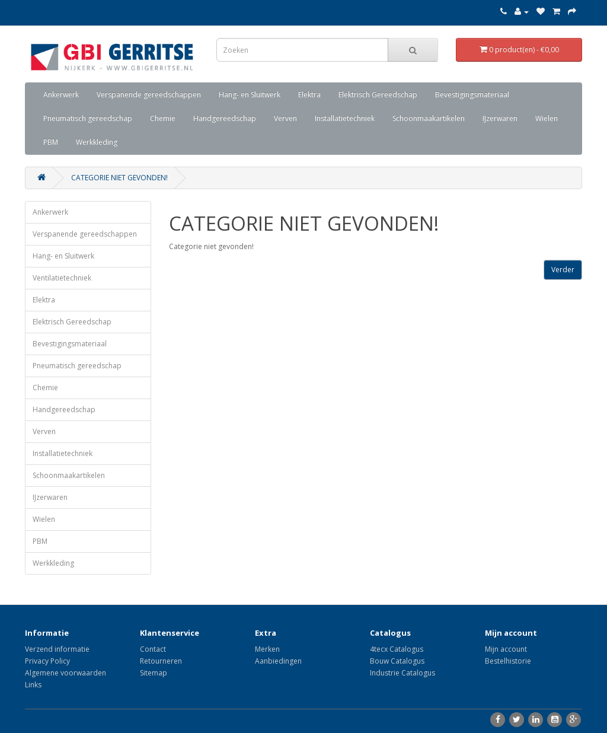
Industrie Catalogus (402, 673)
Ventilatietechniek (62, 278)
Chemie (162, 118)
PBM (50, 142)
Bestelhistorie (508, 661)
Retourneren (161, 661)
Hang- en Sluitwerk (249, 95)
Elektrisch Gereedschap (377, 95)
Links (33, 685)
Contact (153, 649)
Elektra (309, 95)
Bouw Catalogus (397, 661)
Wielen (546, 118)
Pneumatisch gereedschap (87, 118)
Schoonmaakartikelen (428, 118)
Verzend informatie (57, 649)
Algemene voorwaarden (65, 673)
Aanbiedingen (278, 661)
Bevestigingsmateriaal (472, 95)
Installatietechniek (345, 118)
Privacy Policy (47, 661)
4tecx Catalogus (396, 649)
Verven (285, 118)
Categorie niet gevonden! (119, 178)
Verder (562, 269)
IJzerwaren (500, 118)
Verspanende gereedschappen (149, 95)
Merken (267, 649)
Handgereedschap (224, 118)
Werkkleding (96, 142)
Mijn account (506, 649)
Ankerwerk (61, 95)
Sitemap (153, 673)
